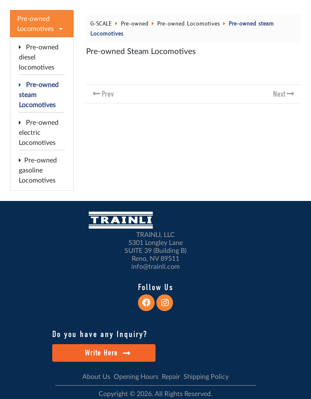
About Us (96, 376)
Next (279, 94)
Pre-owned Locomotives (188, 24)
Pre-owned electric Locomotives (39, 132)
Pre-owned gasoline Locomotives (38, 170)
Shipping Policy (206, 376)
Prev (108, 94)
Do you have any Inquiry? (99, 334)
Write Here (107, 353)
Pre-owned (134, 24)
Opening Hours (136, 376)
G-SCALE (101, 24)
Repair (171, 376)
